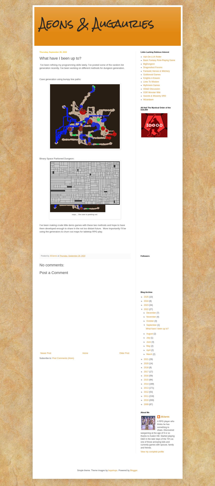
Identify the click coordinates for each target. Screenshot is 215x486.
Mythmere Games (151, 85)
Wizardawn (148, 99)
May (148, 346)
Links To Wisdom (151, 82)
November (151, 317)
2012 (146, 392)
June (148, 342)
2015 (146, 380)
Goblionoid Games (152, 74)
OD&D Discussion (151, 89)
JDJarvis (165, 417)
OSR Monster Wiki (152, 92)
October (150, 321)
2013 (146, 388)
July (148, 338)
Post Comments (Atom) (63, 358)
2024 (146, 301)
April (148, 350)
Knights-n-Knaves (151, 78)
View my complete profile (152, 452)
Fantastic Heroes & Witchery (156, 71)
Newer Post (45, 353)
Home (85, 353)
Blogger (133, 470)
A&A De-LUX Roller (152, 57)
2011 (146, 396)
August (149, 334)
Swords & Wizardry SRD (154, 96)
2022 (146, 309)
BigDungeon (149, 64)
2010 (146, 400)
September (151, 325)
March (149, 354)
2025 (146, 297)
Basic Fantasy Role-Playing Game (159, 60)
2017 (146, 371)
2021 (146, 359)
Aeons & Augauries (97, 23)
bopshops (112, 470)
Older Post (124, 353)
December (151, 313)
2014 (146, 384)
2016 (146, 376)
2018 (146, 367)
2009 (146, 404)
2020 (146, 363)
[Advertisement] (155, 196)
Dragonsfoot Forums (152, 67)
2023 (146, 305)
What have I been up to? (157, 328)
